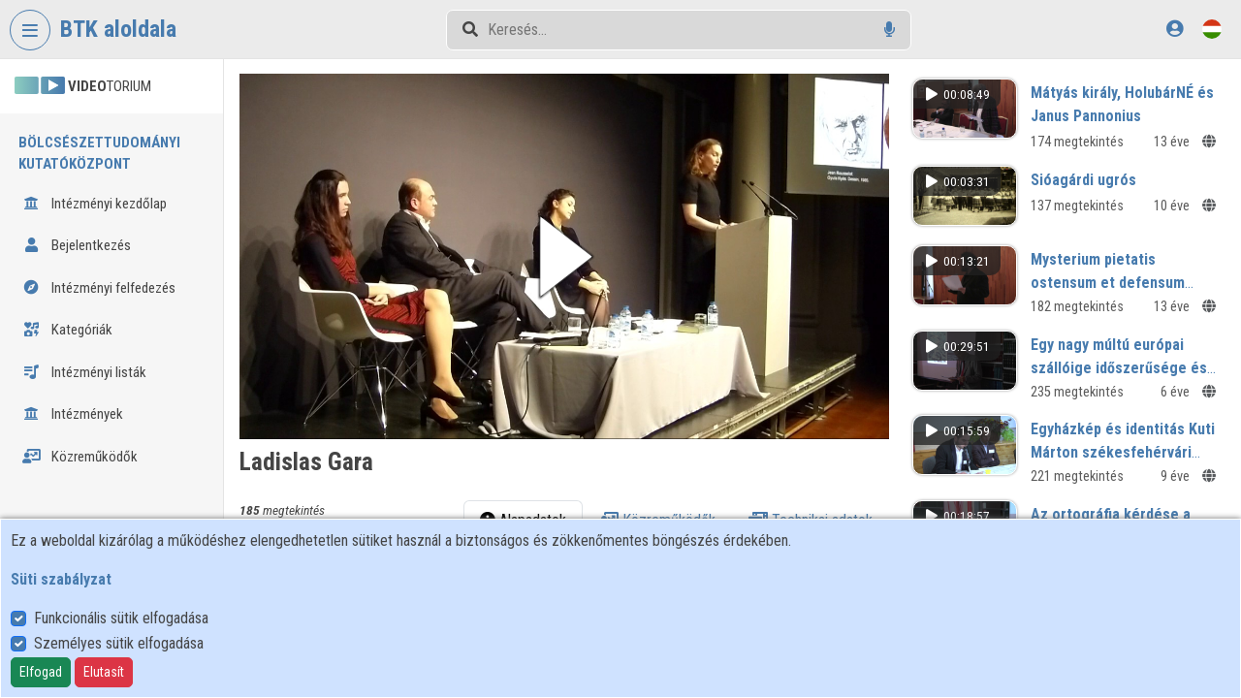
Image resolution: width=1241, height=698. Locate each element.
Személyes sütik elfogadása (119, 643)
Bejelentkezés (76, 245)
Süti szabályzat (61, 579)
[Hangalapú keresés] (889, 29)
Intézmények (72, 414)
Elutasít (103, 672)
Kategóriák (67, 329)
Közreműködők (80, 456)
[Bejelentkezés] (1174, 28)
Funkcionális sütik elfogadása (121, 618)
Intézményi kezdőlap (94, 203)
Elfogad (40, 672)
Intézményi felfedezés (98, 288)
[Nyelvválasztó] (1212, 28)
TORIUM (83, 86)
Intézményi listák (84, 372)
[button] (564, 256)
